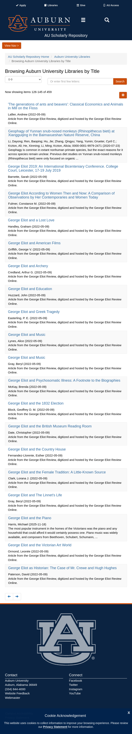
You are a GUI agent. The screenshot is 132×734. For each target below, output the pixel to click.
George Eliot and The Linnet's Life (35, 495)
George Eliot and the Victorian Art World (40, 545)
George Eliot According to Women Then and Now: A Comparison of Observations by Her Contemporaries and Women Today (61, 195)
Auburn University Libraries (72, 56)
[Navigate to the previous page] (9, 596)
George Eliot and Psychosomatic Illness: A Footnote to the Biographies (64, 380)
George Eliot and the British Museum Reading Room (50, 426)
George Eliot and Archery (28, 266)
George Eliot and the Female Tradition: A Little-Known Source (57, 472)
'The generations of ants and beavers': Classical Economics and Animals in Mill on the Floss (65, 106)
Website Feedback (17, 693)
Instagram (75, 689)
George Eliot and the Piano (30, 518)
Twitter (73, 684)
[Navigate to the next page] (17, 596)
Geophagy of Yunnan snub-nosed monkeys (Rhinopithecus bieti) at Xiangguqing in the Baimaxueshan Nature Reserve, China (61, 133)
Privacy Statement (55, 726)
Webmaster (12, 697)
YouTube (75, 693)
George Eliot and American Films (35, 243)
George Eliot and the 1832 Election (36, 403)
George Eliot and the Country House (37, 449)
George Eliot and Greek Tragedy (34, 312)
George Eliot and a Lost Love (31, 220)
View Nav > (12, 45)
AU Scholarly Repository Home (28, 56)
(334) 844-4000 (15, 689)
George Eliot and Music (27, 335)
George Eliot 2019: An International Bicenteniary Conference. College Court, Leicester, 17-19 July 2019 (63, 168)
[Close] (129, 712)
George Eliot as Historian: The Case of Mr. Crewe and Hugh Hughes (63, 568)
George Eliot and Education (30, 289)
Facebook (75, 680)
